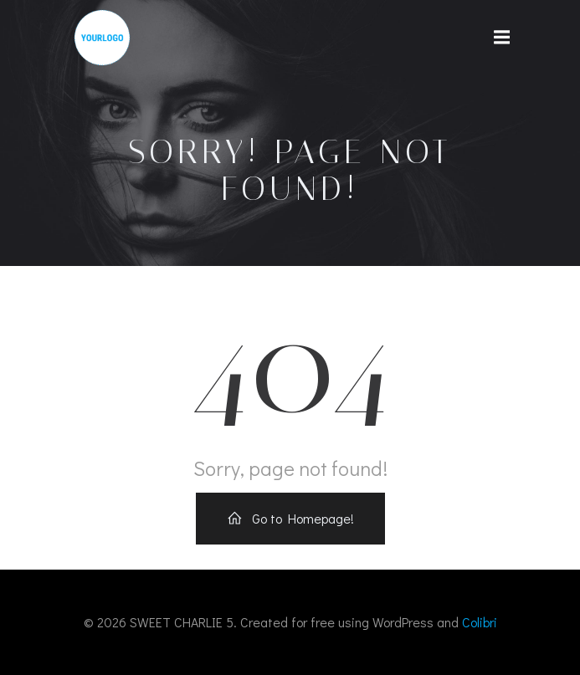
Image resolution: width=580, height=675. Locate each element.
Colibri (479, 622)
